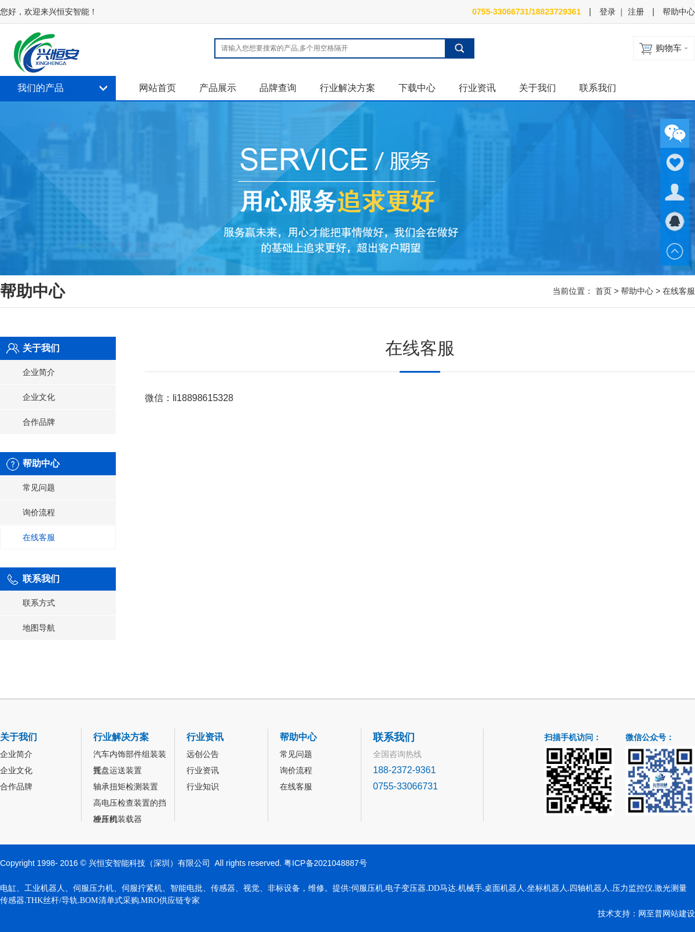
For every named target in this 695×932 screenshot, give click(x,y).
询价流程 (39, 512)
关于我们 (537, 88)
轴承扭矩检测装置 (125, 786)
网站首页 (157, 88)
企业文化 (39, 397)
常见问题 (39, 487)
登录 (607, 11)
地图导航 (39, 627)
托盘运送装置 (117, 770)
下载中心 (417, 88)
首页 (603, 291)
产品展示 (217, 88)
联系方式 (39, 602)
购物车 (669, 48)
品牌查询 (278, 88)
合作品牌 (39, 422)
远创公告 (202, 754)
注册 (636, 11)
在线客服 (39, 537)
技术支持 (614, 913)
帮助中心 (679, 11)
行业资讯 (477, 88)
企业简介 (39, 372)
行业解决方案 (347, 88)
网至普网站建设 (666, 913)
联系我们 (597, 88)
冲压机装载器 (117, 819)
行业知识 (202, 786)
